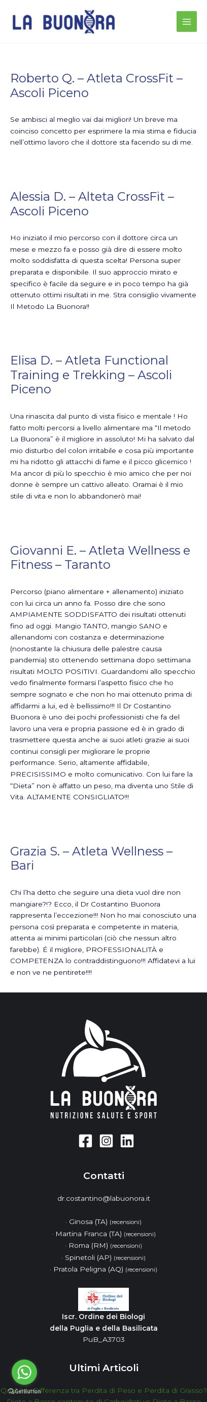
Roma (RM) (105, 1245)
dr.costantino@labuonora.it (103, 1198)
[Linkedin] (127, 1141)
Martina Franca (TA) (105, 1234)
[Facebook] (85, 1141)
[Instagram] (106, 1141)
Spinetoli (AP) (105, 1257)
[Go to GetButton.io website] (24, 1391)
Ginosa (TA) (105, 1221)
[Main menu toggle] (187, 21)
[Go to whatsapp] (24, 1372)
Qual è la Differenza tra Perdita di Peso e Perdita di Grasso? (104, 1390)
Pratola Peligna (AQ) (105, 1269)
